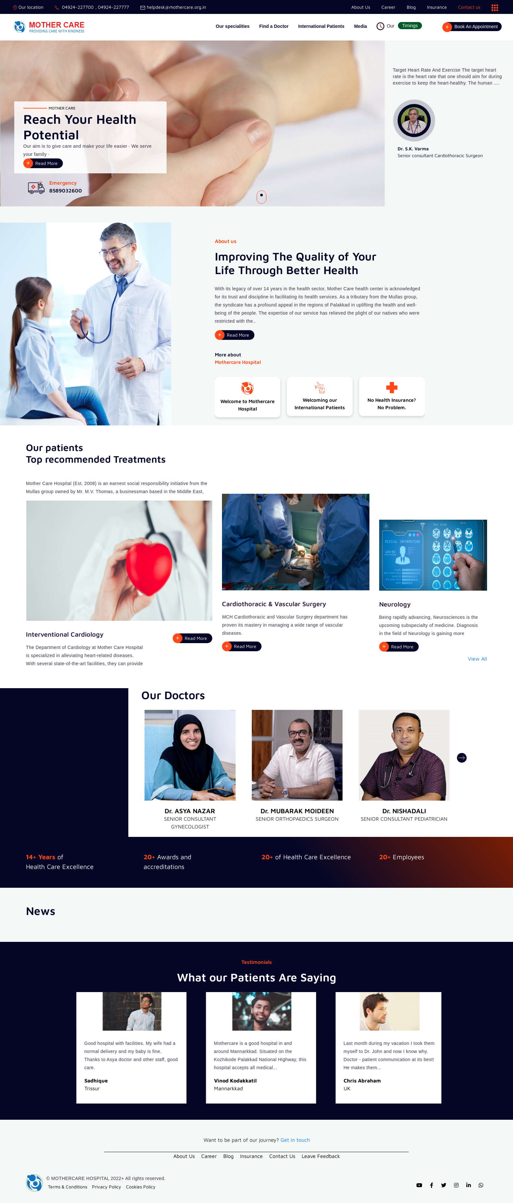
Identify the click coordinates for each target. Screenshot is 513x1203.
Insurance (437, 7)
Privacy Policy (106, 1186)
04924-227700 (74, 7)
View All (477, 659)
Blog (411, 7)
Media (360, 26)
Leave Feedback (321, 1156)
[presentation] (462, 758)
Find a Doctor (273, 26)
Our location (28, 7)
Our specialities (233, 26)
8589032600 (65, 190)
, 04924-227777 (112, 7)
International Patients (321, 26)
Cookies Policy (141, 1186)
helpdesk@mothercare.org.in (173, 7)
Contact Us (282, 1156)
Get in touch (295, 1140)
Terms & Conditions (67, 1186)
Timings (410, 25)
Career (388, 7)
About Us (360, 7)
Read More (46, 163)
